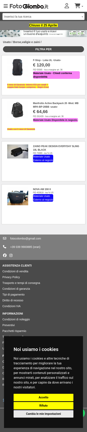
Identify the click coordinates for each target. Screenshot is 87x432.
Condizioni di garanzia (16, 288)
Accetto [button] (43, 397)
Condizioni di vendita (15, 271)
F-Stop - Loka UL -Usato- (47, 60)
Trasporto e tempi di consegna (21, 283)
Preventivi (8, 325)
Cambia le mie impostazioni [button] (43, 413)
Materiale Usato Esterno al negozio (43, 158)
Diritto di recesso (12, 300)
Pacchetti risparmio (14, 331)
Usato (7, 42)
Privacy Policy (11, 277)
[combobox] (43, 16)
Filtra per (43, 49)
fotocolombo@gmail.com (25, 238)
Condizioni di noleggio (16, 319)
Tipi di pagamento (13, 294)
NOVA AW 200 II (42, 189)
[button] (70, 6)
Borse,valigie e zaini (26, 42)
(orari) (36, 247)
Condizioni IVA (11, 306)
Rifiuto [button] (43, 405)
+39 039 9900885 (21, 247)
